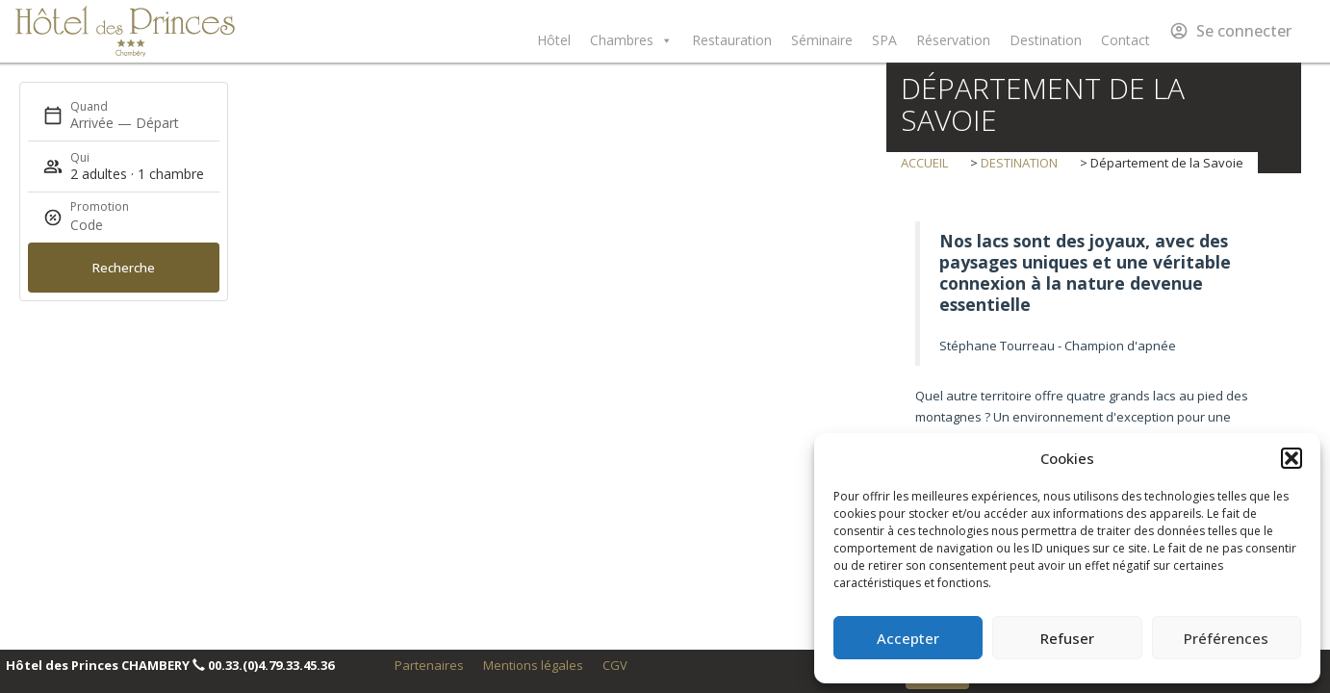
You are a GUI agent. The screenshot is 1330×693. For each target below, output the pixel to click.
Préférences (1226, 638)
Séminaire (822, 40)
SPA (884, 40)
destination (1019, 162)
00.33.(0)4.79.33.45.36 (271, 665)
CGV (614, 665)
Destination (1046, 40)
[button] (1291, 458)
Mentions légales (533, 665)
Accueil (926, 162)
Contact (1125, 40)
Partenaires (429, 665)
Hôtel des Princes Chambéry (125, 31)
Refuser (1067, 638)
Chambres (631, 40)
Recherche (123, 267)
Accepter (908, 638)
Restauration (732, 40)
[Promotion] (116, 225)
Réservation (953, 40)
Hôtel (554, 40)
